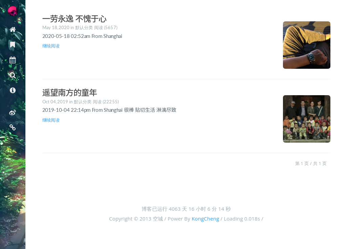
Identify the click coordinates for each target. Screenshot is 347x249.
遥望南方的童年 (69, 92)
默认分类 (84, 27)
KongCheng (205, 218)
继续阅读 (51, 45)
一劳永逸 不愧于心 (74, 18)
